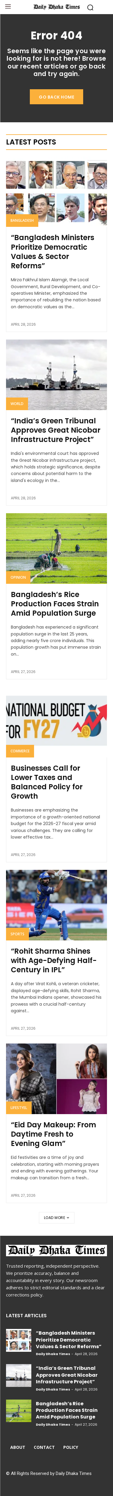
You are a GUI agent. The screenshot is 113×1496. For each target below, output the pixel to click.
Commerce (20, 751)
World (17, 403)
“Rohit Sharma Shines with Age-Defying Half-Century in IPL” (54, 960)
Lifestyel (19, 1107)
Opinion (18, 577)
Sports (17, 934)
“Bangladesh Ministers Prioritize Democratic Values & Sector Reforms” (52, 252)
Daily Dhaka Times (53, 1353)
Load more (56, 1217)
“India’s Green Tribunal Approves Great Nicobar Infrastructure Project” (55, 430)
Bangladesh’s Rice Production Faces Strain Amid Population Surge (55, 604)
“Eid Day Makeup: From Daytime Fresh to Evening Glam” (53, 1134)
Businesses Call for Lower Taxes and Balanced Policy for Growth (47, 782)
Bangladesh (22, 220)
